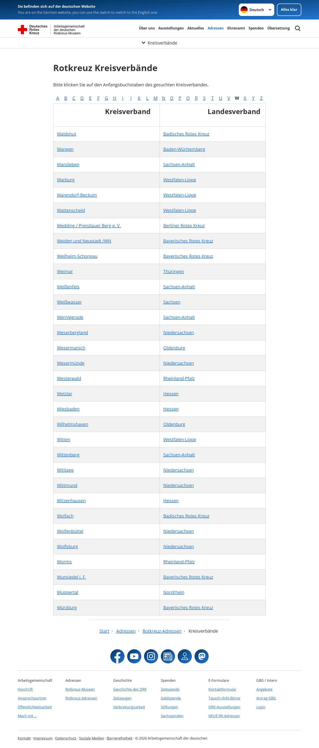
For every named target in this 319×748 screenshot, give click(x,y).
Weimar (65, 271)
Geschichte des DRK (130, 689)
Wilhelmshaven (72, 424)
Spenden (256, 28)
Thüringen (173, 271)
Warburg (66, 180)
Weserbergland (72, 332)
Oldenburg (174, 348)
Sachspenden (172, 715)
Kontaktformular (222, 689)
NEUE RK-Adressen (224, 715)
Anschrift (25, 689)
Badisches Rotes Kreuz (186, 134)
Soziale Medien (91, 738)
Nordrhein (173, 592)
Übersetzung (278, 28)
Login (260, 707)
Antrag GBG (266, 698)
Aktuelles (195, 28)
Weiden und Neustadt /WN (84, 241)
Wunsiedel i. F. (71, 577)
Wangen (65, 149)
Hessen (171, 394)
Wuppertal (67, 592)
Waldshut (66, 134)
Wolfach (65, 516)
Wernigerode (70, 317)
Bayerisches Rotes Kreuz (188, 241)
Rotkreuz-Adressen (81, 698)
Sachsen (171, 302)
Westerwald (69, 378)
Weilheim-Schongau (77, 256)
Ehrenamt (236, 28)
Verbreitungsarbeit (129, 707)
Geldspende (171, 698)
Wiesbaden (68, 409)
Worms (64, 562)
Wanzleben (68, 164)
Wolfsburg (67, 546)
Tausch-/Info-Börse (224, 698)
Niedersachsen (178, 332)
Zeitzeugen (122, 698)
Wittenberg (68, 455)
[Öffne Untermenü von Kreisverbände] (159, 42)
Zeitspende (170, 689)
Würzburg (67, 607)
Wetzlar (64, 394)
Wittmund (67, 485)
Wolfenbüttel (70, 531)
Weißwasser (69, 302)
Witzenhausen (71, 501)
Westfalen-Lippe (179, 180)
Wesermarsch (71, 348)
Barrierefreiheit (119, 738)
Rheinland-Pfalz (179, 378)
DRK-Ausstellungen (224, 707)
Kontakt (24, 738)
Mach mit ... (27, 715)
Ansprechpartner (32, 698)
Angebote (264, 689)
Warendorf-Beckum (77, 195)
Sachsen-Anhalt (179, 164)
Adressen (216, 28)
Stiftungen (169, 707)
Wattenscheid (71, 210)
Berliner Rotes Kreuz (184, 226)
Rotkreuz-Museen (80, 689)
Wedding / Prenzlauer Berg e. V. (89, 226)
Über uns (147, 28)
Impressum (43, 738)
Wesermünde (70, 363)
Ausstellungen (171, 28)
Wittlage (65, 470)
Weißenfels (68, 287)
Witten (63, 439)
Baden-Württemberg (184, 149)
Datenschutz (65, 738)
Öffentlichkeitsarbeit (35, 707)
